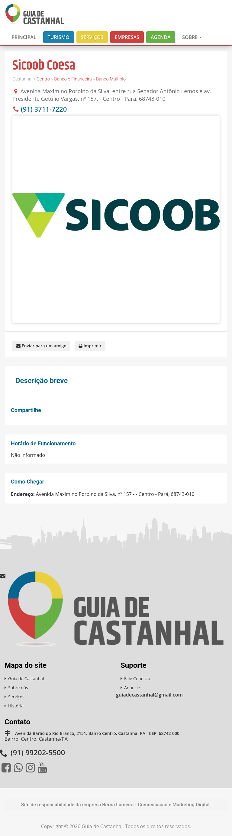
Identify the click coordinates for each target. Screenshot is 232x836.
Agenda (161, 37)
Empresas (127, 37)
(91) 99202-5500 (38, 752)
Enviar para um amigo (41, 346)
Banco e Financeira (73, 79)
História (16, 706)
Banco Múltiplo (111, 79)
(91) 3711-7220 (44, 108)
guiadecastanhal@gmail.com (149, 694)
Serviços (92, 37)
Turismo (58, 37)
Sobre (192, 37)
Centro (43, 79)
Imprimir (90, 346)
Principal (23, 37)
